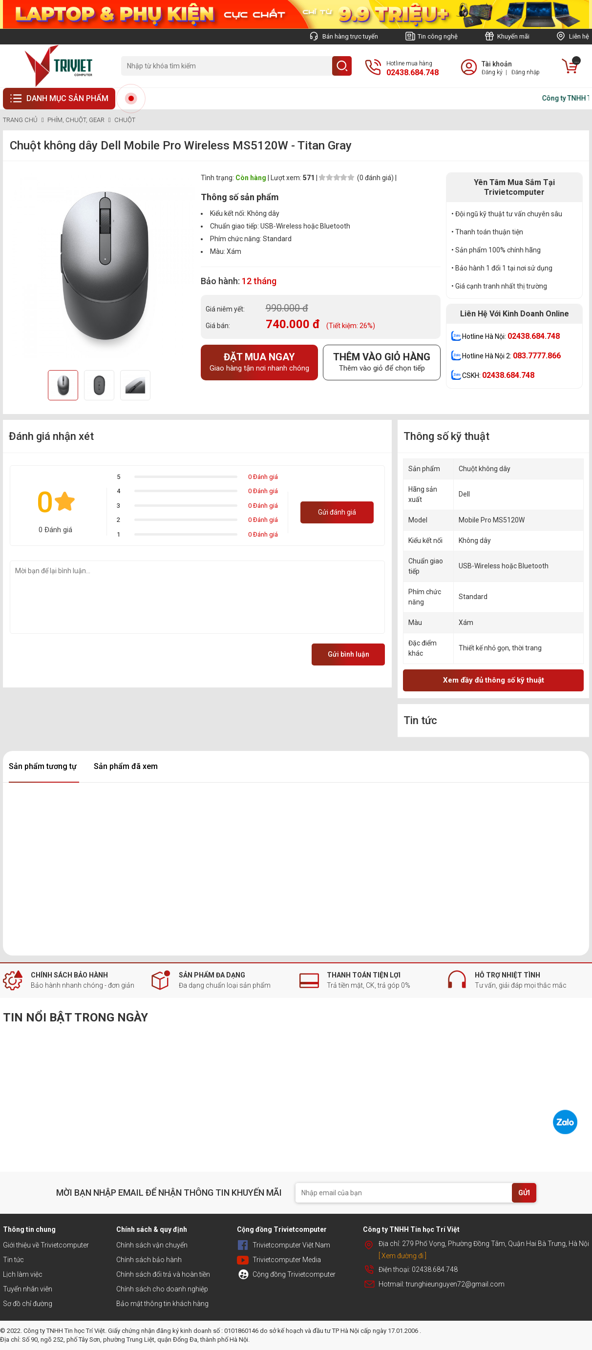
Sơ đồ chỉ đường (27, 1304)
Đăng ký (492, 72)
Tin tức (13, 1260)
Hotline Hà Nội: (511, 336)
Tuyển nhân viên (27, 1289)
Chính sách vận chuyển (152, 1245)
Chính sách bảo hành (149, 1260)
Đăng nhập (525, 72)
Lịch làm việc (22, 1274)
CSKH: (498, 375)
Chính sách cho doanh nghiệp (162, 1289)
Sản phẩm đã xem (126, 766)
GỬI (524, 1193)
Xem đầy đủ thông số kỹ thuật (493, 680)
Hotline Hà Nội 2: (511, 355)
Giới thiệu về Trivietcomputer (46, 1245)
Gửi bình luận (348, 654)
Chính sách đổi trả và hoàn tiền (163, 1274)
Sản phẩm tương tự (43, 766)
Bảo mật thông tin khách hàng (162, 1304)
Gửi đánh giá (337, 512)
